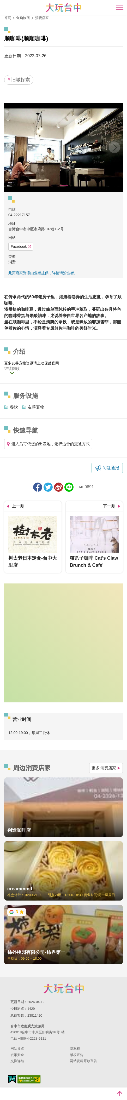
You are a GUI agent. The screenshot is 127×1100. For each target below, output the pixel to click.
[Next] (114, 147)
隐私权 (75, 1049)
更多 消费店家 (106, 768)
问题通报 (110, 468)
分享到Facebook (37, 487)
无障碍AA (29, 1079)
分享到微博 (58, 487)
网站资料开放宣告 (83, 1061)
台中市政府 (64, 988)
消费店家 (42, 18)
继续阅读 (12, 368)
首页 (7, 18)
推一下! (48, 487)
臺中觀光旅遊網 (63, 7)
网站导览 (17, 1049)
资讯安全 (17, 1055)
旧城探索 (19, 79)
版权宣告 (76, 1055)
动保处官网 (50, 363)
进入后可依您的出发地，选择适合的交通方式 (48, 444)
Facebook (21, 246)
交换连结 (17, 1061)
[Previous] (12, 147)
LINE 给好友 (69, 487)
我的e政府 (12, 1079)
